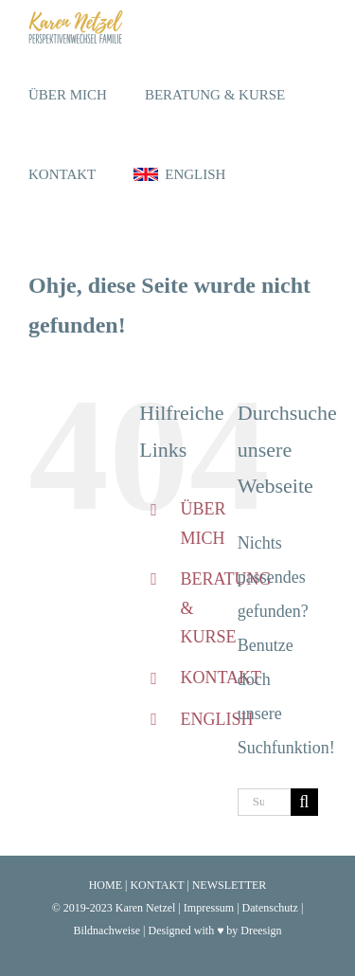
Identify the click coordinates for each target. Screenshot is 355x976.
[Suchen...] (264, 802)
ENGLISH (216, 719)
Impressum (209, 907)
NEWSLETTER (229, 885)
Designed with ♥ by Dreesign (214, 930)
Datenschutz (270, 907)
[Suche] (304, 802)
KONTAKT (220, 677)
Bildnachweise (106, 930)
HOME (105, 885)
